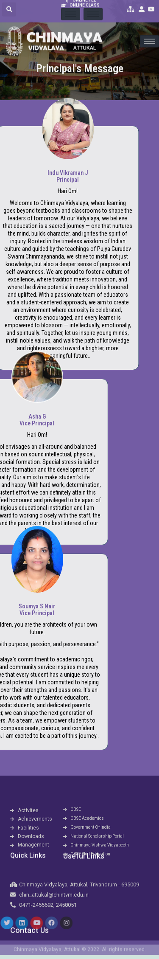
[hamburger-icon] (149, 32)
